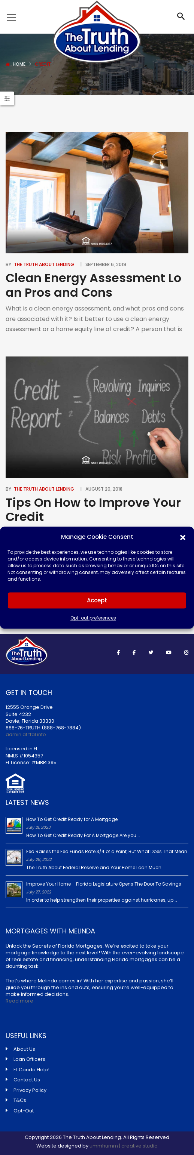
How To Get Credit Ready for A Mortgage (72, 819)
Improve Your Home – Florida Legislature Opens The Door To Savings (103, 884)
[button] (183, 537)
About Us (24, 1049)
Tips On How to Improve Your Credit (93, 509)
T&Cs (19, 1100)
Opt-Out (23, 1110)
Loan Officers (29, 1059)
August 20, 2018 (103, 489)
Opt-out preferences (93, 618)
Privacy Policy (29, 1090)
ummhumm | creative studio (124, 1145)
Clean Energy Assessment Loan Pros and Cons (93, 284)
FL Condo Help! (31, 1069)
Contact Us (26, 1079)
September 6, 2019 (105, 264)
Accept (97, 600)
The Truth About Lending (44, 264)
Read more (19, 1000)
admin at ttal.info (26, 734)
